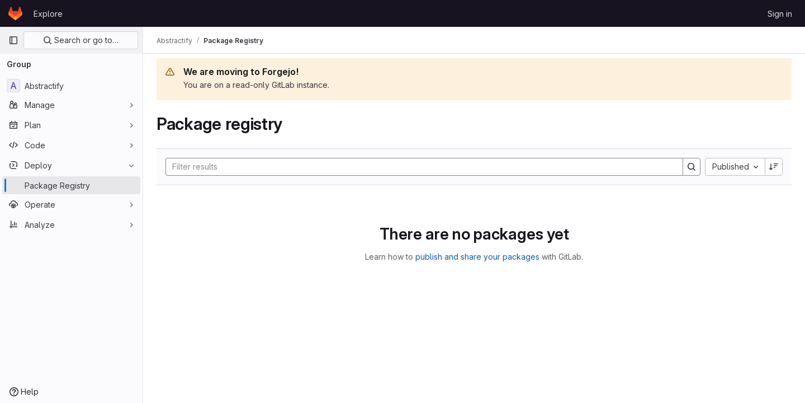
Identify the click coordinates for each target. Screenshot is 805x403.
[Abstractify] (71, 86)
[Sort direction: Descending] (774, 167)
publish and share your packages (477, 256)
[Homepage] (15, 13)
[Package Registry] (71, 185)
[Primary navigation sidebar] (13, 40)
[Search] (418, 167)
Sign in (780, 13)
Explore (48, 13)
